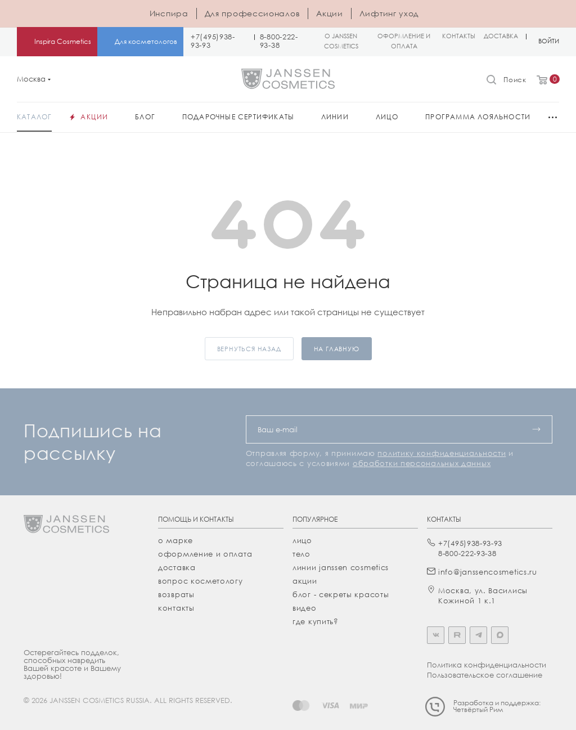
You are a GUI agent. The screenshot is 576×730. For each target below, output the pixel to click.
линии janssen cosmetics (340, 567)
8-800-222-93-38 (279, 41)
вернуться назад (249, 348)
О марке (175, 540)
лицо (302, 540)
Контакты (176, 608)
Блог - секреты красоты (340, 594)
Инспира (169, 13)
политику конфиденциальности (441, 453)
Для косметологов (146, 41)
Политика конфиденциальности (486, 664)
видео (304, 608)
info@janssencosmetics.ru (487, 571)
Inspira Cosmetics (62, 41)
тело (301, 554)
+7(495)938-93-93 (213, 41)
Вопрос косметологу (200, 581)
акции (304, 581)
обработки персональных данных (421, 463)
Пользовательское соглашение (484, 674)
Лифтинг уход (388, 13)
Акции (329, 13)
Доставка (177, 567)
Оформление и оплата (205, 554)
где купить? (315, 621)
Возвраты (176, 594)
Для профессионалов (252, 13)
